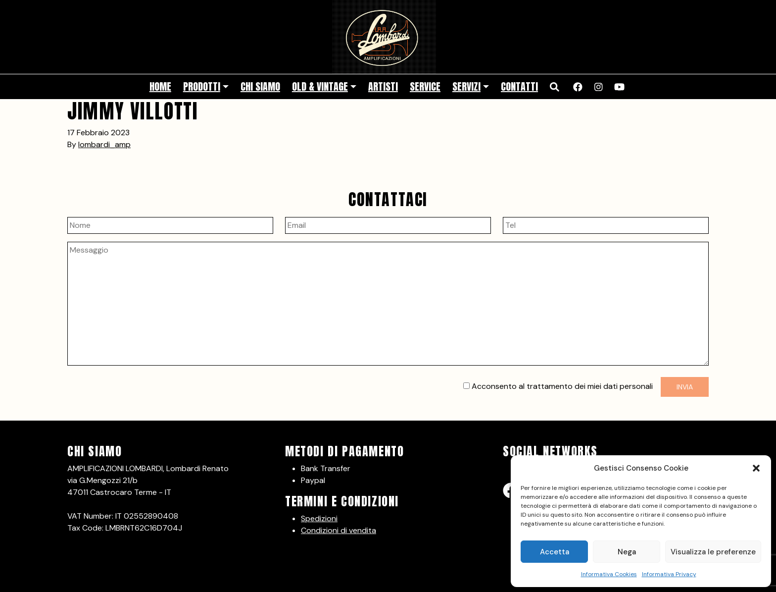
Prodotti (201, 86)
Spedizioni (319, 518)
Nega (627, 552)
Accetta (554, 552)
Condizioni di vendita (338, 530)
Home (160, 86)
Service (425, 86)
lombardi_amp (104, 144)
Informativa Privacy (669, 574)
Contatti (519, 86)
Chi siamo (260, 86)
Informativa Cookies (609, 574)
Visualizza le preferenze (713, 552)
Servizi (466, 86)
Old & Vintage (320, 86)
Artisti (383, 86)
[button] (756, 468)
